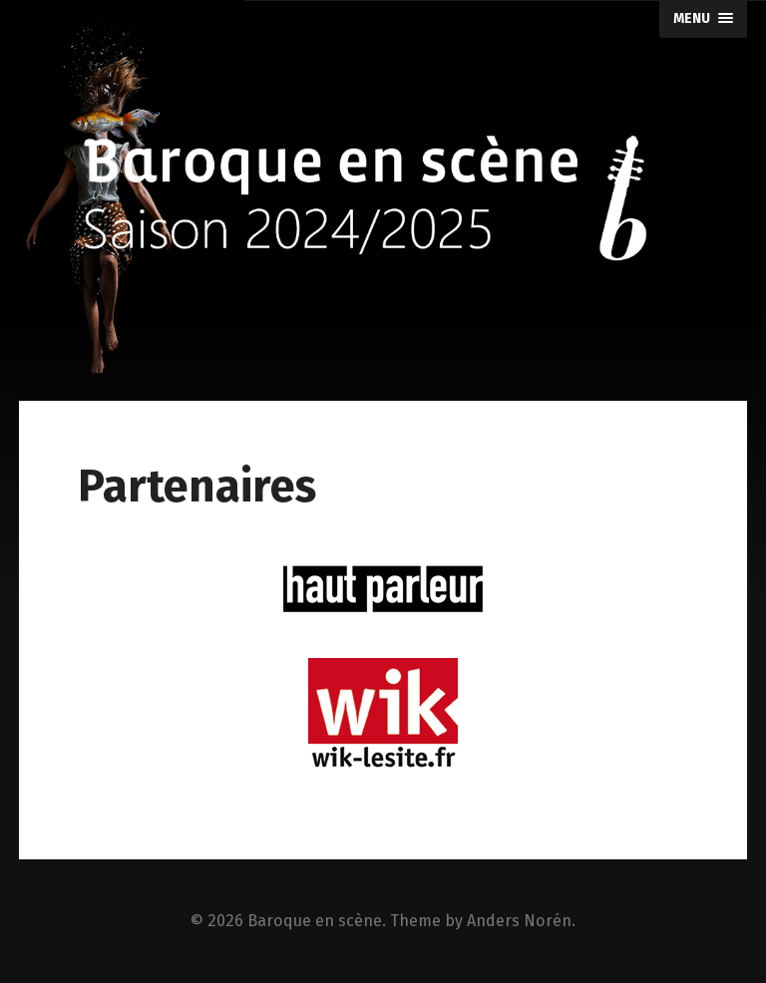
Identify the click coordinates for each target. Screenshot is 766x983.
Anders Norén (519, 920)
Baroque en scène (314, 920)
